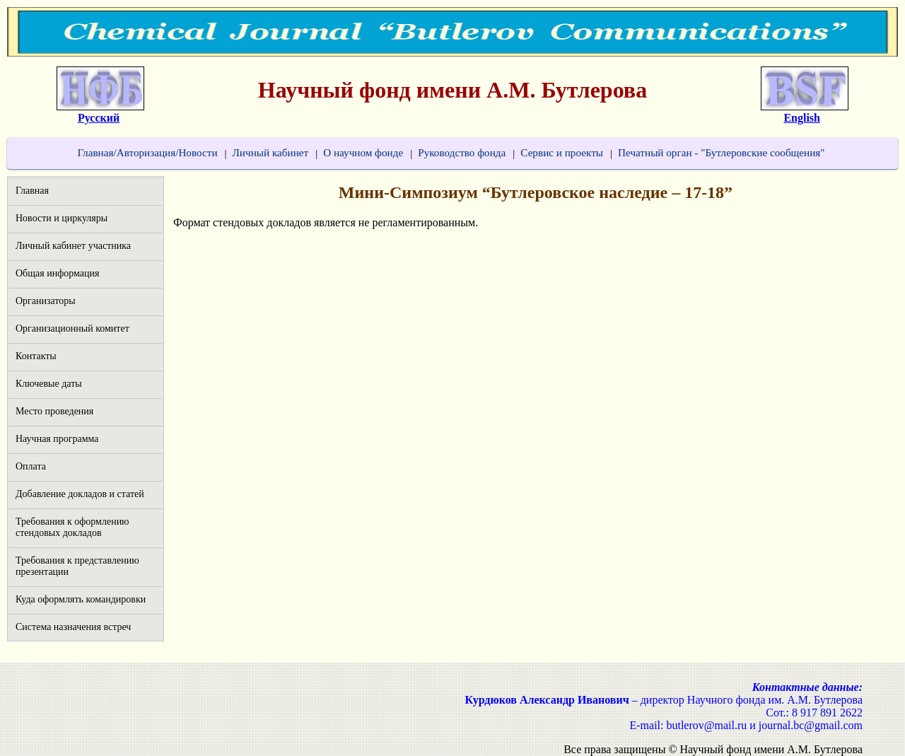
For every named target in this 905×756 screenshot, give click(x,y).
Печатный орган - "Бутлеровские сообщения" (721, 152)
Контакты (36, 356)
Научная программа (57, 439)
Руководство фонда (462, 152)
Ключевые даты (49, 383)
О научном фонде (363, 152)
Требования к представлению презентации (77, 566)
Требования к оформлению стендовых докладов (72, 527)
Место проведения (54, 411)
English (801, 118)
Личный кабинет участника (73, 245)
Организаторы (46, 301)
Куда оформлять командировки (81, 599)
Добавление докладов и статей (80, 494)
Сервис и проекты (561, 152)
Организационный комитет (72, 328)
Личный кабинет (271, 152)
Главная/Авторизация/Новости (147, 152)
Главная (32, 190)
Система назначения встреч (73, 627)
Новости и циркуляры (61, 218)
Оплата (31, 466)
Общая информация (57, 273)
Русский (98, 118)
